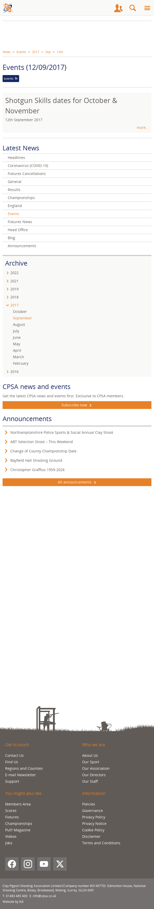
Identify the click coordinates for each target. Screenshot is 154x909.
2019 (14, 289)
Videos (11, 836)
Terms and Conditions (101, 842)
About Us (90, 755)
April (17, 350)
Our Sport (90, 761)
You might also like (23, 793)
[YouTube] (44, 864)
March (18, 356)
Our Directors (94, 774)
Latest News (21, 147)
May (16, 343)
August (19, 324)
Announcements (22, 245)
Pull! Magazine (17, 829)
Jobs (8, 842)
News (7, 52)
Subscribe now (77, 405)
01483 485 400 (16, 896)
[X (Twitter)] (60, 864)
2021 (14, 280)
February (20, 363)
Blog (11, 237)
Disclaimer (91, 836)
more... (143, 127)
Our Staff (90, 781)
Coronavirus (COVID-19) (28, 165)
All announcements (77, 482)
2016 (14, 371)
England (15, 205)
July (16, 330)
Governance (92, 810)
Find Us (11, 761)
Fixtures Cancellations (27, 173)
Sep (48, 52)
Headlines (16, 157)
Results (14, 189)
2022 (14, 272)
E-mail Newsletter (20, 774)
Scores (11, 810)
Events (21, 52)
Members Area (18, 804)
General (14, 181)
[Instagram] (28, 864)
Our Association (96, 768)
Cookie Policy (93, 829)
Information (93, 793)
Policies (88, 804)
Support (12, 781)
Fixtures (12, 817)
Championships (21, 197)
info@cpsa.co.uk (44, 896)
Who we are (93, 744)
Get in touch (17, 744)
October (20, 311)
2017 (35, 52)
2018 (14, 297)
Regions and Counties (24, 768)
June (17, 337)
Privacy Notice (94, 823)
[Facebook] (12, 864)
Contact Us (14, 755)
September (22, 318)
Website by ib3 (13, 901)
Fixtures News (20, 221)
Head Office (18, 229)
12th (60, 52)
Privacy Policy (93, 817)
